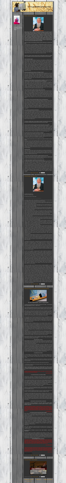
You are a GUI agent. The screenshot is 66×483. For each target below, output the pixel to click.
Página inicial (38, 479)
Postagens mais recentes (28, 479)
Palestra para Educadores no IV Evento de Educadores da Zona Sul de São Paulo (36, 288)
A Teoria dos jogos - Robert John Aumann (30, 176)
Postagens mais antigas (48, 479)
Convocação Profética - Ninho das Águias (30, 459)
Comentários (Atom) (29, 481)
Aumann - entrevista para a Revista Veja (30, 15)
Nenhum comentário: (36, 172)
